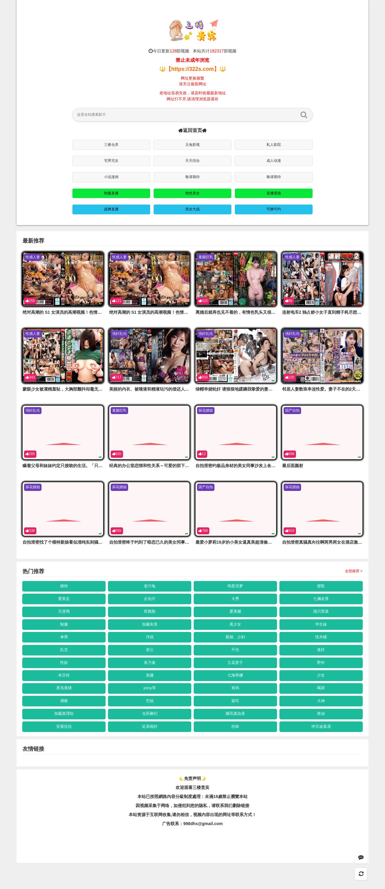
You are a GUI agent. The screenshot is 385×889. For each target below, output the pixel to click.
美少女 (235, 632)
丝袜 (235, 751)
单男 (64, 647)
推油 (321, 736)
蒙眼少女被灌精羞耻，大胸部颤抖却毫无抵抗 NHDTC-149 (77, 389)
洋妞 (150, 647)
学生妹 (321, 632)
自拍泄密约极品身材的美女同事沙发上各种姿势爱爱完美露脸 (252, 465)
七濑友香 (321, 602)
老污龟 (149, 587)
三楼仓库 (111, 145)
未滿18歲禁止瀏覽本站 (226, 822)
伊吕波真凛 (321, 751)
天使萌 (64, 617)
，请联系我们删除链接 (228, 831)
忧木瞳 (321, 647)
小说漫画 (111, 177)
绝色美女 (192, 193)
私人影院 (273, 145)
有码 (235, 706)
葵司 (235, 721)
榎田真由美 (235, 736)
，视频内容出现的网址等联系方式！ (222, 840)
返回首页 (192, 130)
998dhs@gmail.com (203, 849)
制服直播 (111, 193)
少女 (321, 692)
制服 (64, 632)
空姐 (150, 721)
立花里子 (235, 676)
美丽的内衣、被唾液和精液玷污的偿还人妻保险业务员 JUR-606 (168, 389)
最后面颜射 (292, 465)
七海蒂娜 (235, 692)
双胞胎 (149, 617)
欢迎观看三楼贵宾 (192, 813)
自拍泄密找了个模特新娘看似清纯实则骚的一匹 (67, 542)
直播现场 (273, 193)
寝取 (321, 587)
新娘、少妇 (235, 647)
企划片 (149, 602)
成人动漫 (273, 161)
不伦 (235, 661)
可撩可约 (273, 209)
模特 (64, 587)
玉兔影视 (192, 145)
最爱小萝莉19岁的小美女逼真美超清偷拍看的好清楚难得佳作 (253, 542)
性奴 (64, 676)
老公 (150, 661)
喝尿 (321, 706)
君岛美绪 (64, 706)
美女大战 (192, 209)
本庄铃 (64, 692)
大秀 (235, 602)
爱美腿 (235, 617)
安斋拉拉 (64, 751)
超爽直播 (111, 209)
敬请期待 (192, 177)
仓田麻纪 (149, 736)
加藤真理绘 (64, 736)
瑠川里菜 (321, 617)
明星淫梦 (235, 587)
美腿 (150, 692)
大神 (321, 721)
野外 (321, 676)
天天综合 (192, 161)
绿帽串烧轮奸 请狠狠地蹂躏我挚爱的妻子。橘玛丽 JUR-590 (251, 389)
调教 (64, 721)
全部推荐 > (353, 571)
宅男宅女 (111, 161)
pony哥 (149, 706)
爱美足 (64, 602)
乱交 (64, 661)
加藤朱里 (149, 632)
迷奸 (321, 661)
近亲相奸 (149, 751)
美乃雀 (149, 676)
